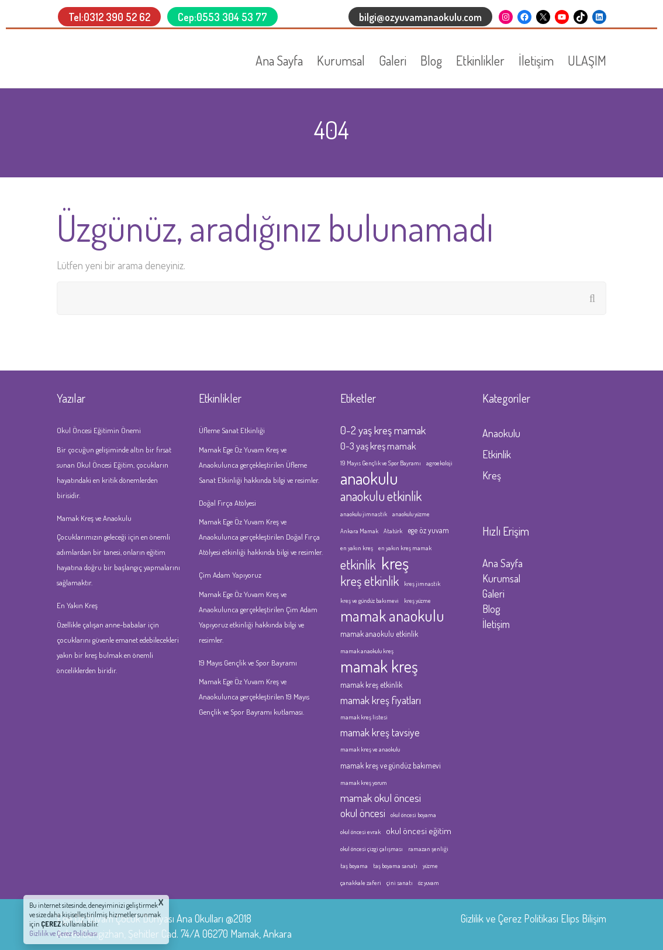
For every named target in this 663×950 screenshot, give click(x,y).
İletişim (536, 60)
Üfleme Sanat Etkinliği (232, 430)
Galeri (392, 60)
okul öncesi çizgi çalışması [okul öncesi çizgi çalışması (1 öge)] (371, 849)
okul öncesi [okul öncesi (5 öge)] (362, 813)
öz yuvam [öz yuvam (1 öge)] (428, 883)
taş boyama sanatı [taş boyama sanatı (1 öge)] (395, 866)
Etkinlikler (480, 60)
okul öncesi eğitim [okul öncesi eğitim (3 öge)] (418, 830)
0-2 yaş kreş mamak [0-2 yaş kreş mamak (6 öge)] (383, 430)
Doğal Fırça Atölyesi (227, 502)
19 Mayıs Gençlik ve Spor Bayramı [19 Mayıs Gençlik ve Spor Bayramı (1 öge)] (380, 463)
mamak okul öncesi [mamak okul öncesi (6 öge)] (380, 797)
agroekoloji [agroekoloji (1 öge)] (439, 463)
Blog (431, 60)
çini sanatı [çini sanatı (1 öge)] (399, 883)
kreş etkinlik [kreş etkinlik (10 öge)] (369, 580)
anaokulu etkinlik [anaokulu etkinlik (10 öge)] (381, 495)
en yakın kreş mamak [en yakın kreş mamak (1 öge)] (404, 548)
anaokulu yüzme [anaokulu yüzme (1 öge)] (411, 514)
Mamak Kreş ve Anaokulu (94, 518)
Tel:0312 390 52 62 (109, 17)
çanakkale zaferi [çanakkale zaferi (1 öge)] (360, 883)
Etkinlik (496, 454)
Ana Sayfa (279, 60)
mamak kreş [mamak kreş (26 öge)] (379, 666)
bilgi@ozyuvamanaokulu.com (420, 17)
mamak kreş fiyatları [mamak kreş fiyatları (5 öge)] (380, 700)
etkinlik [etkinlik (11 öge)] (358, 564)
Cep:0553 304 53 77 (222, 17)
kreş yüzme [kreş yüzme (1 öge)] (417, 600)
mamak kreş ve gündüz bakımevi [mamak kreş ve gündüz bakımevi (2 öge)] (390, 765)
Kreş (491, 475)
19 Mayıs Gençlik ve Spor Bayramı (248, 662)
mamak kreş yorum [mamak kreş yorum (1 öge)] (363, 782)
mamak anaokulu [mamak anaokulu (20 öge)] (392, 615)
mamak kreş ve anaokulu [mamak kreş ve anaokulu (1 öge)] (370, 749)
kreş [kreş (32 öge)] (395, 563)
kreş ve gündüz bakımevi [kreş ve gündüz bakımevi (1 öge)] (369, 600)
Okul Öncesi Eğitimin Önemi (99, 430)
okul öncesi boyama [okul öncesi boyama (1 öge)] (413, 815)
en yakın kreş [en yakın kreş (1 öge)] (356, 548)
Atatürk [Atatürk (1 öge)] (393, 531)
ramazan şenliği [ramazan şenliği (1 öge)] (428, 849)
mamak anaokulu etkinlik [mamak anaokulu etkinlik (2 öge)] (379, 634)
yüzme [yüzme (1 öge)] (430, 866)
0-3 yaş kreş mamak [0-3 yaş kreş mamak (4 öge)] (378, 446)
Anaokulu (501, 433)
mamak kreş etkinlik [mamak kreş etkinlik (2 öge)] (371, 685)
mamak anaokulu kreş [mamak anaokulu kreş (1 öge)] (366, 651)
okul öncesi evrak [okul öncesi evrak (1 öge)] (360, 832)
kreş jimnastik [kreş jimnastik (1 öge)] (422, 583)
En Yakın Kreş (77, 605)
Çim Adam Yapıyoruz (230, 574)
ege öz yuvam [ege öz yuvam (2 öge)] (428, 530)
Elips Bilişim (583, 918)
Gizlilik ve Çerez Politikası (509, 918)
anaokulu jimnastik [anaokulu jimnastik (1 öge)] (363, 514)
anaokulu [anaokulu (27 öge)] (369, 478)
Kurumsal (341, 60)
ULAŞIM (587, 60)
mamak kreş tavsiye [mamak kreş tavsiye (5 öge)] (380, 732)
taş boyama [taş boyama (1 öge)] (354, 866)
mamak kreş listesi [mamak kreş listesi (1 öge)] (364, 717)
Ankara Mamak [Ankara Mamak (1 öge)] (359, 531)
